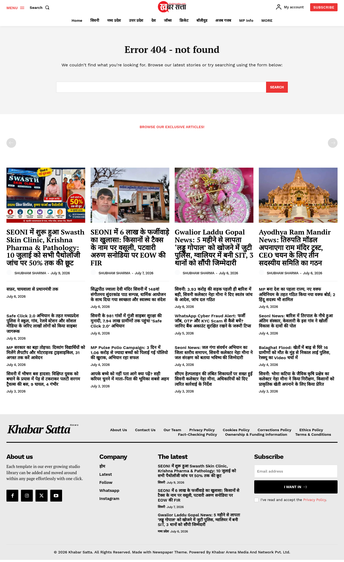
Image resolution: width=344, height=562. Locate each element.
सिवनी (161, 485)
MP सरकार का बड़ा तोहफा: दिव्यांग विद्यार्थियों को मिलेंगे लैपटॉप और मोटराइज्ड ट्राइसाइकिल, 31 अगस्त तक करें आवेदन (45, 354)
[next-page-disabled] (333, 145)
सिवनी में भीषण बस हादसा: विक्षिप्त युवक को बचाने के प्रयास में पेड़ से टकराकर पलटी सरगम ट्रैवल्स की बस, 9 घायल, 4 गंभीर (43, 381)
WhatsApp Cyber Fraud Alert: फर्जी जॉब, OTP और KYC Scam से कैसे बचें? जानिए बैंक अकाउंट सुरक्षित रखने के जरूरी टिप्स (213, 323)
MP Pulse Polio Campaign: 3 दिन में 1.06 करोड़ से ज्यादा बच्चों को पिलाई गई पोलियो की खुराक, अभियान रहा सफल (129, 354)
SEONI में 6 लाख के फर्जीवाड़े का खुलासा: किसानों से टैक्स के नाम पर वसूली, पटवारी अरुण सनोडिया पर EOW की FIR (130, 249)
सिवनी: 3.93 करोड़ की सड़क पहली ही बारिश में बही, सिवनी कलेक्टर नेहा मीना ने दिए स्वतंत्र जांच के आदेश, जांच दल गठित (213, 296)
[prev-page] (11, 145)
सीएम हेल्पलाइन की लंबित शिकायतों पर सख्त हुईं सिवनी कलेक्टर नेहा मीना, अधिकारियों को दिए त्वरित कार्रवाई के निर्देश (213, 381)
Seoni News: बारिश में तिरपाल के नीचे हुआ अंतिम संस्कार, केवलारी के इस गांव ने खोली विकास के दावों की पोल (296, 323)
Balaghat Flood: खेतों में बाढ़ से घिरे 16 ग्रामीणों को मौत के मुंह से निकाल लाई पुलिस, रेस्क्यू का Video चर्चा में (294, 354)
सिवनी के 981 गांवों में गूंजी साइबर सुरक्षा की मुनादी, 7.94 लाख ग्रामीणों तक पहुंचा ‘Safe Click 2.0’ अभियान (126, 323)
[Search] (277, 89)
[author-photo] (9, 275)
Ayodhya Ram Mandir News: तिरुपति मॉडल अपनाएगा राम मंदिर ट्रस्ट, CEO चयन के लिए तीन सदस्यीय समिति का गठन (295, 249)
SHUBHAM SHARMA (30, 275)
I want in (296, 489)
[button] (41, 7)
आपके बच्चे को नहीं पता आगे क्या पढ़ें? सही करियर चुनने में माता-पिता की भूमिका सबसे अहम (130, 378)
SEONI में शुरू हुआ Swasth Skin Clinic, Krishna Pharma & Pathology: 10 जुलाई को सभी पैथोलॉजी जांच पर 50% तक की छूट (45, 249)
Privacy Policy (314, 502)
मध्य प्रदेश (163, 533)
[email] (296, 473)
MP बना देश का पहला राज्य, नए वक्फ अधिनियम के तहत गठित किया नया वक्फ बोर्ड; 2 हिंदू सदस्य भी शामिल (297, 296)
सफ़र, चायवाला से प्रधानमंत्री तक (32, 291)
